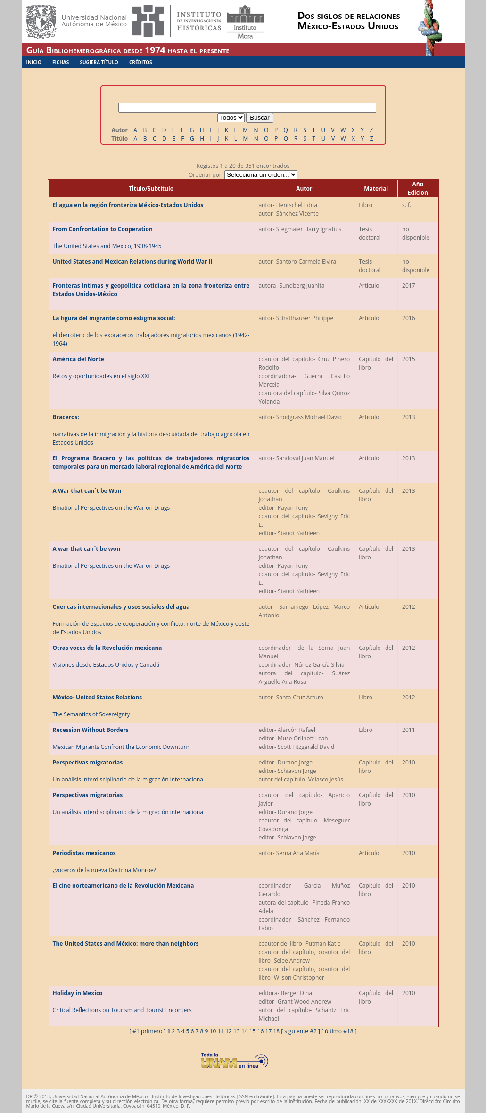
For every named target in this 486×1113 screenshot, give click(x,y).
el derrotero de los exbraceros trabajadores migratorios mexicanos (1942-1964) (151, 331)
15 (252, 1031)
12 (228, 1031)
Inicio (33, 62)
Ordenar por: (243, 175)
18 (276, 1031)
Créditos (140, 62)
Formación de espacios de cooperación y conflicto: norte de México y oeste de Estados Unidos (151, 619)
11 (220, 1031)
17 (268, 1031)
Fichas (60, 62)
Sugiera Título (99, 62)
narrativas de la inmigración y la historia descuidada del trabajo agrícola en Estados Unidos (151, 430)
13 (236, 1031)
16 (260, 1031)
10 (213, 1031)
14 (244, 1031)
